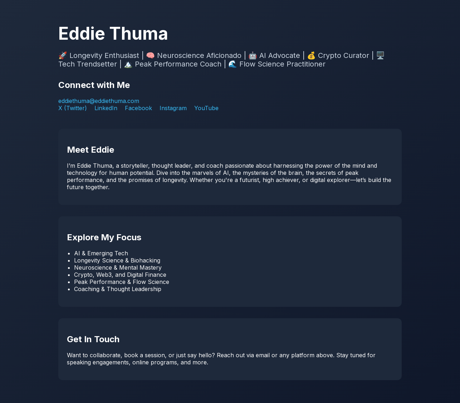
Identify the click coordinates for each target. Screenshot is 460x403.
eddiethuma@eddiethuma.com (98, 100)
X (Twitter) (72, 108)
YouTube (206, 108)
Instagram (173, 108)
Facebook (138, 108)
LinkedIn (105, 108)
